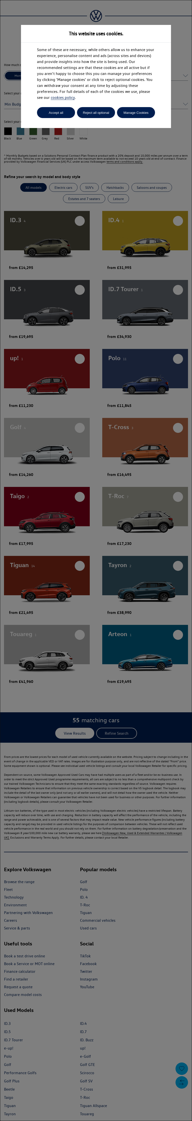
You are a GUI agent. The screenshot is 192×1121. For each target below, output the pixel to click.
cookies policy (63, 97)
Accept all (56, 113)
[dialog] (96, 560)
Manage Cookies (136, 113)
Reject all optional (96, 113)
